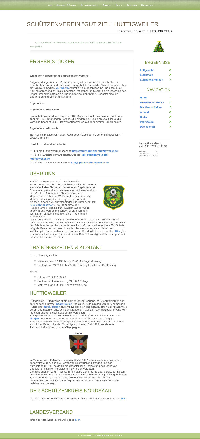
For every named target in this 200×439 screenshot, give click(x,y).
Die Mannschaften (89, 5)
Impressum (132, 5)
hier (123, 398)
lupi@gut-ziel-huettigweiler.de (90, 162)
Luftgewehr (147, 70)
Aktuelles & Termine (66, 5)
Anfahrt (107, 5)
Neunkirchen (52, 306)
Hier (117, 231)
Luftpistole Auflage (151, 79)
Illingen (34, 318)
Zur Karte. (62, 88)
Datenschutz (147, 5)
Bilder (119, 5)
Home (49, 5)
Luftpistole (146, 74)
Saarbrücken (64, 303)
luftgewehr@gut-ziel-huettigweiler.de (94, 150)
